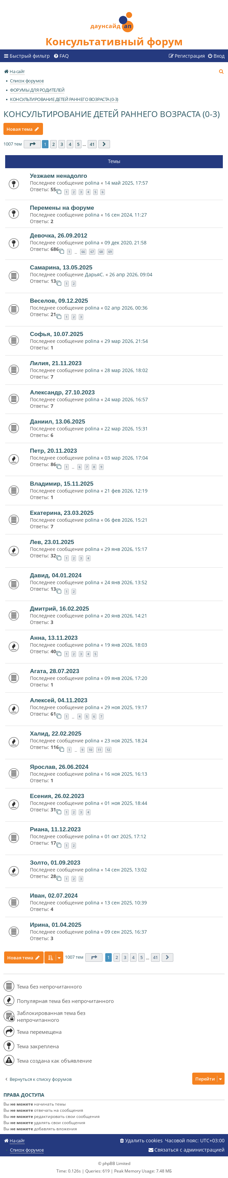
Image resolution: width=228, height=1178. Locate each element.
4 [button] (70, 144)
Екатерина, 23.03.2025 (62, 512)
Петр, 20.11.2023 (53, 450)
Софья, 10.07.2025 (56, 334)
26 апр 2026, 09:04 (130, 274)
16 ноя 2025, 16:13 (126, 774)
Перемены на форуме (62, 207)
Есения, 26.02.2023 (57, 796)
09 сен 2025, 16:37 (126, 931)
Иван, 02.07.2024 (54, 895)
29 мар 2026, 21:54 (126, 341)
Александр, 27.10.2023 (62, 392)
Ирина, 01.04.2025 (56, 924)
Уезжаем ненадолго (58, 175)
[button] (32, 144)
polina (92, 183)
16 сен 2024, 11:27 (126, 214)
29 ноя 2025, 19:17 (126, 707)
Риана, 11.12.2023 (55, 829)
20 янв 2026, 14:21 (126, 615)
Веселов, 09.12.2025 (59, 300)
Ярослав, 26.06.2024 (59, 766)
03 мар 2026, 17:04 (126, 457)
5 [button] (78, 144)
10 (90, 750)
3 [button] (62, 144)
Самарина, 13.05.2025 (61, 267)
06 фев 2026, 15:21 (126, 520)
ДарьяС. (94, 274)
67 (92, 252)
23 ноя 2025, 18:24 (126, 740)
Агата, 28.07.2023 (54, 671)
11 (99, 750)
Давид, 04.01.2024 (56, 575)
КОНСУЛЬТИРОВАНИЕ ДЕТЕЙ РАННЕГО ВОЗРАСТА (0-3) (111, 113)
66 (83, 252)
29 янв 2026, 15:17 (126, 549)
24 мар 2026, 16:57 (126, 399)
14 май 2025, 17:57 (126, 183)
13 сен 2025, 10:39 (126, 902)
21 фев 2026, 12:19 (126, 490)
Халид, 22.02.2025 (56, 733)
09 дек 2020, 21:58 (125, 242)
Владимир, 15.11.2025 (62, 483)
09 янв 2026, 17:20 (126, 678)
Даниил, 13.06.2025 (57, 421)
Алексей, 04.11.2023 (58, 700)
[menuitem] (61, 55)
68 (101, 252)
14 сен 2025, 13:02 (126, 869)
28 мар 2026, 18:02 (126, 370)
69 (110, 252)
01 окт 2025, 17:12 (125, 836)
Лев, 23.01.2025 (52, 542)
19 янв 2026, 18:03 (126, 645)
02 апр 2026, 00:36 (126, 307)
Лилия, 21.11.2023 (56, 363)
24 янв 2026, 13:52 (126, 582)
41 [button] (92, 144)
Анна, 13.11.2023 (54, 637)
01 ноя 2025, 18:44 (126, 803)
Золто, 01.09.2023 (55, 862)
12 (108, 750)
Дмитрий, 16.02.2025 (59, 608)
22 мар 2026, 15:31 (126, 428)
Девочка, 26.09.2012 (58, 235)
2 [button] (53, 144)
